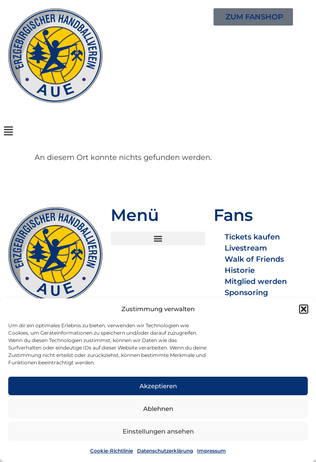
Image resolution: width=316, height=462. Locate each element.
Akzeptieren (158, 386)
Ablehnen (158, 409)
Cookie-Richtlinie (111, 451)
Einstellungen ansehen (158, 431)
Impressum (211, 451)
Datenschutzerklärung (165, 451)
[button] (304, 309)
